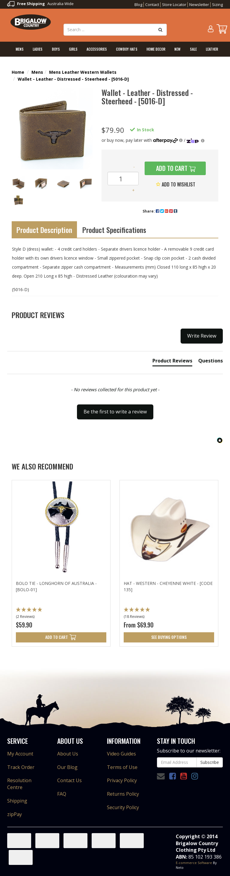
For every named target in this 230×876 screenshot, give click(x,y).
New (177, 49)
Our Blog (67, 767)
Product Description (44, 229)
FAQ (61, 794)
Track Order (20, 767)
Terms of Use (122, 767)
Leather (212, 49)
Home (18, 72)
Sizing (217, 4)
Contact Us (69, 780)
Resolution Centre (19, 784)
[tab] (172, 361)
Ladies (38, 49)
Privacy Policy (122, 780)
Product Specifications (114, 229)
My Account (20, 753)
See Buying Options (169, 637)
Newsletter (199, 4)
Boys (56, 49)
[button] (115, 408)
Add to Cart (171, 168)
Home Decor (155, 49)
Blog (138, 4)
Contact (152, 4)
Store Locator (174, 4)
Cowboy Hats (126, 49)
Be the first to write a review (115, 411)
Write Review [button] (201, 335)
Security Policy (123, 807)
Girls (73, 49)
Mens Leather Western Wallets (82, 72)
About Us (67, 753)
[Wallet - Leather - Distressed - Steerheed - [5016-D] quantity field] (123, 178)
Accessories (97, 49)
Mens (20, 49)
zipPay (14, 814)
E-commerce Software (194, 862)
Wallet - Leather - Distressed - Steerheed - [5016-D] (73, 79)
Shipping (17, 800)
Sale (193, 49)
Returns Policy (123, 794)
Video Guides (121, 753)
